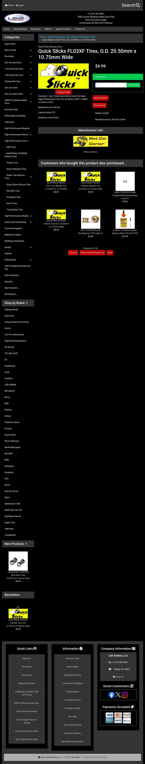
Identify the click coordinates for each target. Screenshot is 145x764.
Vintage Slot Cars (18, 81)
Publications (18, 260)
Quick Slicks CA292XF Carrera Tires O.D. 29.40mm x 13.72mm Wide (56, 223)
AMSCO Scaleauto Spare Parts (18, 101)
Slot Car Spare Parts (18, 94)
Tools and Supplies (13, 228)
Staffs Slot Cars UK (13, 510)
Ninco (7, 397)
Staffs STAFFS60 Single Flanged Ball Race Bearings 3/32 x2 (125, 195)
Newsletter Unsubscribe (72, 741)
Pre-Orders (36, 29)
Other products (90, 152)
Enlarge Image (63, 92)
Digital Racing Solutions (15, 341)
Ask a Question (100, 98)
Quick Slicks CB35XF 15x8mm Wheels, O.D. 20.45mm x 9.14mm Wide (90, 186)
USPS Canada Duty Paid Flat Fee (17, 267)
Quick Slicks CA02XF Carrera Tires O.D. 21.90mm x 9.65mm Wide (18, 618)
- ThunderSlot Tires (14, 209)
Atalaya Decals (11, 309)
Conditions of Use (72, 700)
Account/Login (72, 658)
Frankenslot (10, 366)
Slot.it (7, 497)
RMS (7, 460)
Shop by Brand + (16, 303)
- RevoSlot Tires (12, 191)
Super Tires (10, 522)
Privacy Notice (72, 691)
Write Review (99, 105)
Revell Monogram (12, 447)
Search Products (63, 29)
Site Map (73, 716)
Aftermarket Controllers (15, 116)
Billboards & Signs (13, 234)
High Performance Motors (18, 134)
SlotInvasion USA (12, 504)
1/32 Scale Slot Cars (18, 75)
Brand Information (26, 683)
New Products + (16, 544)
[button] (131, 5)
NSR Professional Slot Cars (26, 703)
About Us (27, 658)
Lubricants (9, 122)
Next (110, 252)
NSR (7, 403)
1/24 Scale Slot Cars (18, 69)
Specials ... (9, 281)
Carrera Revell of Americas (17, 322)
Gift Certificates (12, 275)
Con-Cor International (14, 334)
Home (9, 5)
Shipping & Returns (72, 675)
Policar (8, 416)
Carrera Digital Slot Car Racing (26, 721)
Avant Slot (9, 316)
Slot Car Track (18, 87)
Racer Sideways (12, 441)
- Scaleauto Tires (13, 197)
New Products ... (12, 288)
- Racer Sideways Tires (15, 169)
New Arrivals (18, 50)
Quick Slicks (10, 435)
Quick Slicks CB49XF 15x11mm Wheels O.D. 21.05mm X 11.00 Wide (56, 186)
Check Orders (72, 667)
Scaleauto (9, 466)
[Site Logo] (25, 16)
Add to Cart (133, 85)
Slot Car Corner (11, 491)
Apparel (8, 253)
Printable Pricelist (72, 708)
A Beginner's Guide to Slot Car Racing (26, 693)
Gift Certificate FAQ (72, 725)
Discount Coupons (72, 733)
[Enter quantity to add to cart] (111, 85)
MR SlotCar (10, 391)
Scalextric (9, 472)
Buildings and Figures (14, 241)
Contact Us (80, 29)
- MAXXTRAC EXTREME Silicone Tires (16, 155)
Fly (6, 359)
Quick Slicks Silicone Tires (83, 37)
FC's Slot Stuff (11, 353)
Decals (18, 247)
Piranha (8, 410)
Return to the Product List (92, 252)
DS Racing (9, 347)
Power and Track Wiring (18, 222)
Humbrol (9, 378)
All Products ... (11, 294)
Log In (19, 5)
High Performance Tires (58, 37)
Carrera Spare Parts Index (26, 731)
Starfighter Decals (13, 516)
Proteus (8, 428)
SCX (6, 478)
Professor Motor (12, 422)
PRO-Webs (102, 757)
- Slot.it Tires (11, 203)
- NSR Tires (10, 147)
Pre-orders (18, 56)
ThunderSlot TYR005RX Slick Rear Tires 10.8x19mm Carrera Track (18, 565)
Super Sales (10, 44)
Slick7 (7, 485)
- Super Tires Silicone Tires (18, 177)
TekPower (9, 529)
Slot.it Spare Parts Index (27, 739)
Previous (73, 252)
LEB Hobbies (10, 384)
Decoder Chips (11, 109)
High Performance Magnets (17, 128)
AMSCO (48, 29)
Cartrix (8, 328)
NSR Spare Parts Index (27, 711)
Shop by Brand (20, 29)
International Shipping (72, 683)
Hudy (7, 372)
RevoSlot (9, 453)
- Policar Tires (11, 162)
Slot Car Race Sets (18, 62)
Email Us (118, 677)
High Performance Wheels (18, 216)
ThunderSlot (10, 535)
